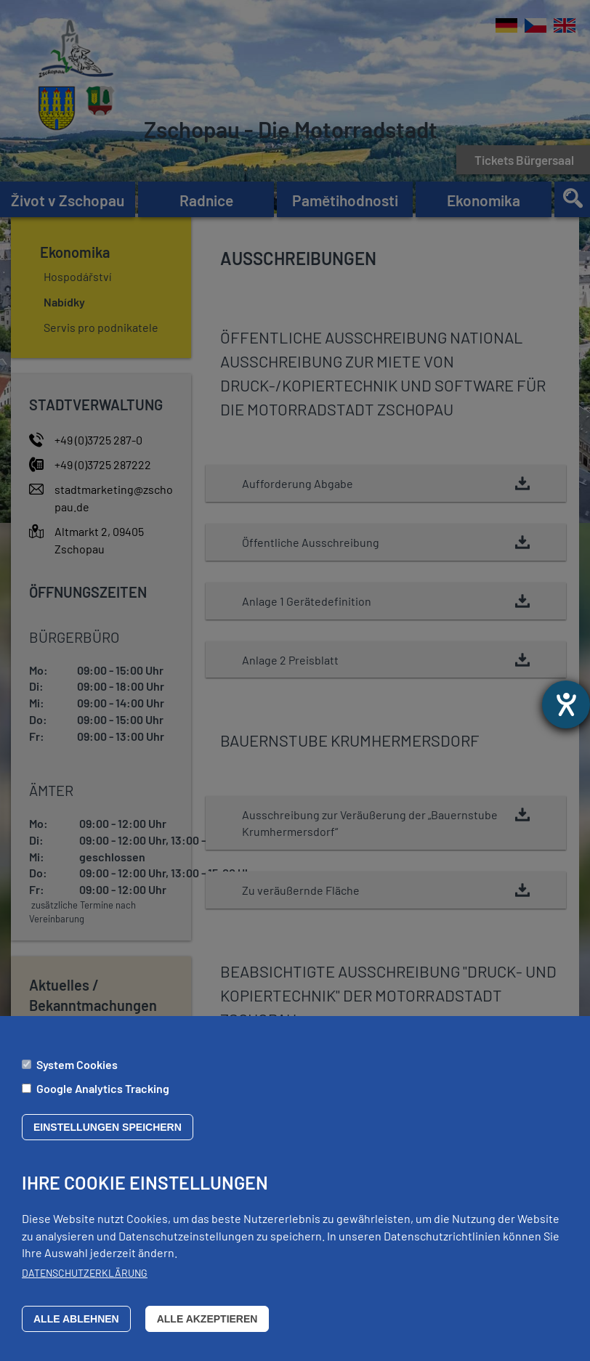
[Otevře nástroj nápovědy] (566, 704)
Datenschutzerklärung (85, 1273)
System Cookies (77, 1064)
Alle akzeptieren (207, 1319)
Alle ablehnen (76, 1319)
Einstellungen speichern (107, 1128)
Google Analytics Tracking (102, 1088)
